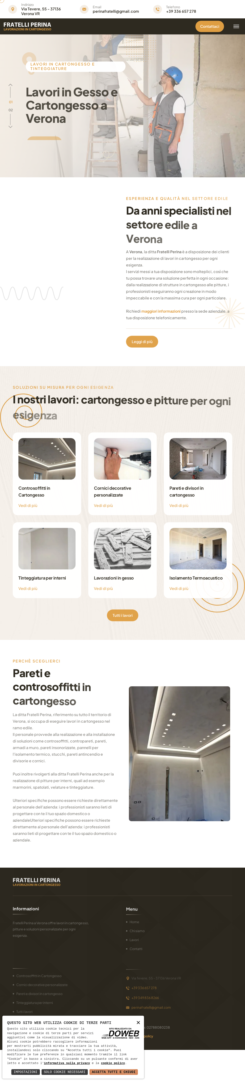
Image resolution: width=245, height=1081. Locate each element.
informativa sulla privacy (67, 1063)
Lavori (134, 939)
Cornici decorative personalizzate (42, 983)
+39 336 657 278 (181, 11)
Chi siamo (137, 930)
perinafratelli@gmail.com (116, 11)
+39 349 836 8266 (145, 995)
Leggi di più (142, 341)
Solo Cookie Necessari (64, 1072)
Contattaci (209, 26)
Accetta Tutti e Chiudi (113, 1072)
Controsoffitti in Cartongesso (39, 974)
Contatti (136, 948)
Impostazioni (26, 1072)
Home (134, 921)
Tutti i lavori (123, 615)
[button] (11, 102)
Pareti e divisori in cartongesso (39, 992)
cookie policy (113, 1063)
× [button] (138, 1023)
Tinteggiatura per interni (34, 1001)
